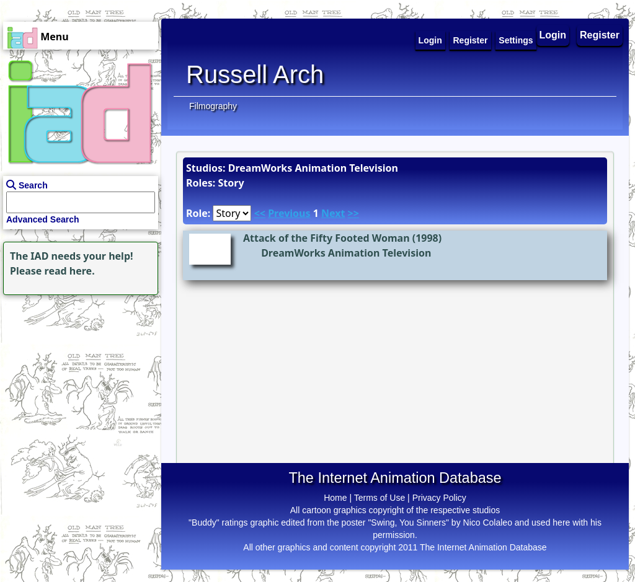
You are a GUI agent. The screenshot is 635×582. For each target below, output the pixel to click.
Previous (289, 213)
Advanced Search (42, 219)
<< (259, 213)
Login (553, 35)
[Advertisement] (77, 375)
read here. (70, 271)
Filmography (213, 106)
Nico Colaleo (487, 522)
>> (353, 213)
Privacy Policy (439, 498)
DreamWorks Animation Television (346, 253)
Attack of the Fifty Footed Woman (326, 238)
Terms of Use (379, 498)
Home (335, 498)
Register (599, 35)
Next (333, 213)
